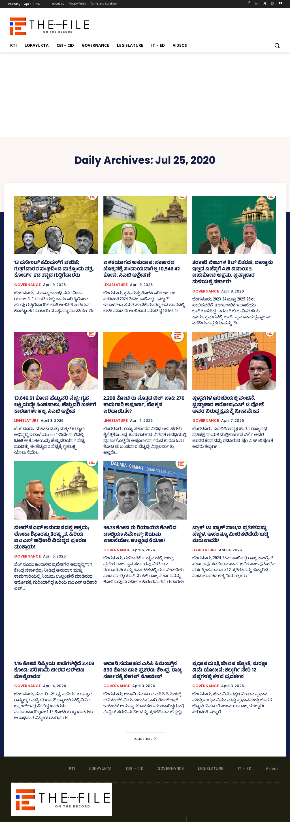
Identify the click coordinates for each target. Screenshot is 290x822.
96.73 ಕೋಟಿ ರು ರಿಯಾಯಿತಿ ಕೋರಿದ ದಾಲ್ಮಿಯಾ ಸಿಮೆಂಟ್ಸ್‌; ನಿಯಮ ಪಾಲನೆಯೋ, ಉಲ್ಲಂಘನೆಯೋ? (143, 525)
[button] (277, 45)
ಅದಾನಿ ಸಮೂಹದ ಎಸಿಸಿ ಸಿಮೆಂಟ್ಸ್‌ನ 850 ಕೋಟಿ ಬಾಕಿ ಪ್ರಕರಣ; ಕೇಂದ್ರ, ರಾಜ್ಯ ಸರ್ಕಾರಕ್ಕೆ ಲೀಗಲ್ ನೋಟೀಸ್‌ (144, 653)
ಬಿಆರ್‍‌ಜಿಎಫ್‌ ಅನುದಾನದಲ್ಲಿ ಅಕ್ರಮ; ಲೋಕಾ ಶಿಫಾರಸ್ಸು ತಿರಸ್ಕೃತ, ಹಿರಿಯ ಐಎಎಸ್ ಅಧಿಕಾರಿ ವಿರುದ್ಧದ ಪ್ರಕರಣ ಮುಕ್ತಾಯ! (52, 525)
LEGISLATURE (115, 283)
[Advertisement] (145, 94)
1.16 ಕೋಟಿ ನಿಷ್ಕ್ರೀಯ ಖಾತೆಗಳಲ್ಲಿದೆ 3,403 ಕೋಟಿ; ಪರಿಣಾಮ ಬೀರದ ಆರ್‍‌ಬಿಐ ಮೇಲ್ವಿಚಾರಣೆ (55, 650)
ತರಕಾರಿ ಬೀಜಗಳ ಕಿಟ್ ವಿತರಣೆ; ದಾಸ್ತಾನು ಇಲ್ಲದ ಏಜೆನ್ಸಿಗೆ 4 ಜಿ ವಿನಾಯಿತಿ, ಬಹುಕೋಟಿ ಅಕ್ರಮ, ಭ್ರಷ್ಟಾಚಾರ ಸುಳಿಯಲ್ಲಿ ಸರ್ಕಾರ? (232, 269)
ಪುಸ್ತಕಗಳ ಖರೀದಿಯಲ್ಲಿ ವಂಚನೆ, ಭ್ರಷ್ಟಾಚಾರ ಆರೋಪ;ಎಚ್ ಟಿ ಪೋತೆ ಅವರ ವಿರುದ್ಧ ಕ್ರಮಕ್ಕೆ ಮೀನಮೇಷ (230, 397)
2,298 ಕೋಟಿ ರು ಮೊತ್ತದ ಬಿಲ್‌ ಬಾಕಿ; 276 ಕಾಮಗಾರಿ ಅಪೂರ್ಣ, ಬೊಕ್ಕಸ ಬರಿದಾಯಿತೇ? (140, 394)
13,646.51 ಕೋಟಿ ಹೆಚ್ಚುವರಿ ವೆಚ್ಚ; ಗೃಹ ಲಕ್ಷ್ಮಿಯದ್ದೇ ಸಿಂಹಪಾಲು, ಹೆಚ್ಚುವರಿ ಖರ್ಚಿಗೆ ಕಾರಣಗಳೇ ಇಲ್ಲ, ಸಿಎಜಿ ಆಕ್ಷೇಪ (55, 397)
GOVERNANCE (27, 283)
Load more (145, 714)
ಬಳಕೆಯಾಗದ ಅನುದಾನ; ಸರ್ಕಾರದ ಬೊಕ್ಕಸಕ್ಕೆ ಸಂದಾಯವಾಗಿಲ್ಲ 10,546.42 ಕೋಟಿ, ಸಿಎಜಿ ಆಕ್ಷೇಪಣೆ (141, 269)
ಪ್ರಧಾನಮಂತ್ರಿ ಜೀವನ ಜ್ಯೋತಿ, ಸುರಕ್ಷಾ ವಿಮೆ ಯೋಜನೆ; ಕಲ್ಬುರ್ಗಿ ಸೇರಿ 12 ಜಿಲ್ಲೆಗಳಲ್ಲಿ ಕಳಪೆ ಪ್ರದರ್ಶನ (228, 653)
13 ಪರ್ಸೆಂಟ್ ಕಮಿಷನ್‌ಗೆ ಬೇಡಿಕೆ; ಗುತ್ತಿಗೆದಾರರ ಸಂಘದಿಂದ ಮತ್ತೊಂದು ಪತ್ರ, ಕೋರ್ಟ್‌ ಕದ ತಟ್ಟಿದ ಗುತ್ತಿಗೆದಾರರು (53, 269)
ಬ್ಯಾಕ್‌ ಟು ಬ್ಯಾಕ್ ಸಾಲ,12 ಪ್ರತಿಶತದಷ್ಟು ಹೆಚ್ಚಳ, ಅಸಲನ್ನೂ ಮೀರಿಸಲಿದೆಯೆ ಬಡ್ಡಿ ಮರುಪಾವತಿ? (230, 522)
